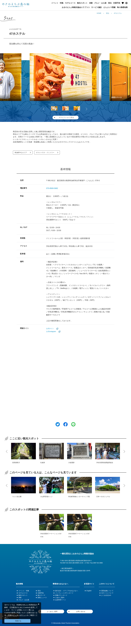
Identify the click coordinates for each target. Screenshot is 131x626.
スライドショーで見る (66, 117)
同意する (18, 621)
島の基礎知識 (122, 7)
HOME (99, 13)
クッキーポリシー (20, 615)
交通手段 (41, 593)
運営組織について (107, 591)
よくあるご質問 (52, 611)
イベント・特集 (23, 591)
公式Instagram (51, 331)
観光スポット (23, 595)
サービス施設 (96, 7)
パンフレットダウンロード (64, 593)
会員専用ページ (60, 600)
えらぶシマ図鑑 (109, 7)
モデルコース (23, 593)
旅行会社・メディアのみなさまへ (66, 591)
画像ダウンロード (61, 595)
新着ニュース (42, 597)
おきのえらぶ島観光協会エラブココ (76, 7)
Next (105, 77)
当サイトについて (107, 593)
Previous (26, 77)
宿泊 (107, 13)
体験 (20, 597)
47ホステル (118, 13)
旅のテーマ (41, 595)
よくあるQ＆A (106, 595)
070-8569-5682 (52, 188)
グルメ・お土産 (23, 600)
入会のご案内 (59, 597)
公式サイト (50, 328)
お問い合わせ (80, 611)
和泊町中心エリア (21, 152)
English (88, 591)
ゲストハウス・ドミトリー (45, 152)
